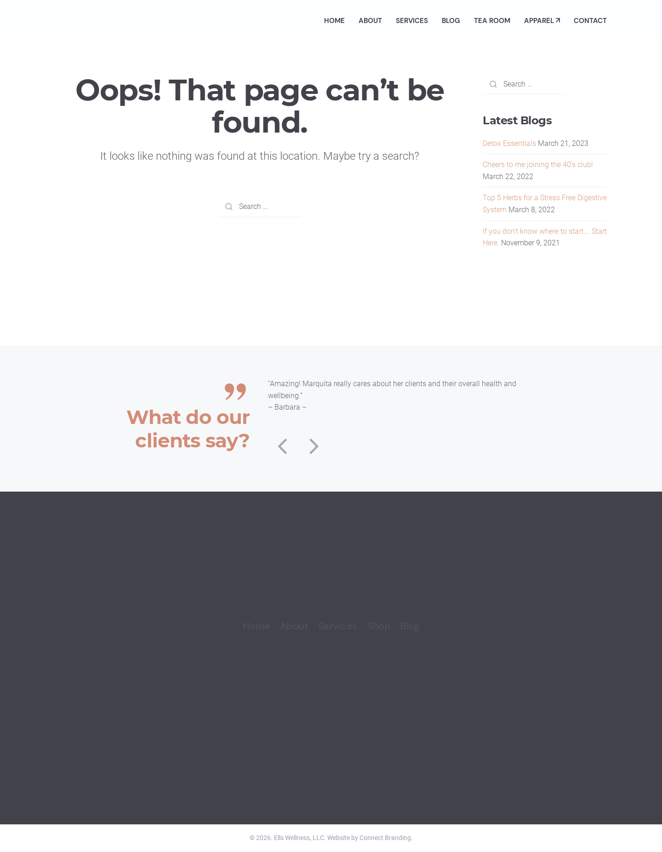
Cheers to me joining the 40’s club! (538, 164)
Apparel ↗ (542, 20)
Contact (590, 20)
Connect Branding (385, 837)
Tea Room (492, 20)
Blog (451, 20)
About (370, 20)
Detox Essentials (509, 143)
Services (412, 20)
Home (334, 20)
